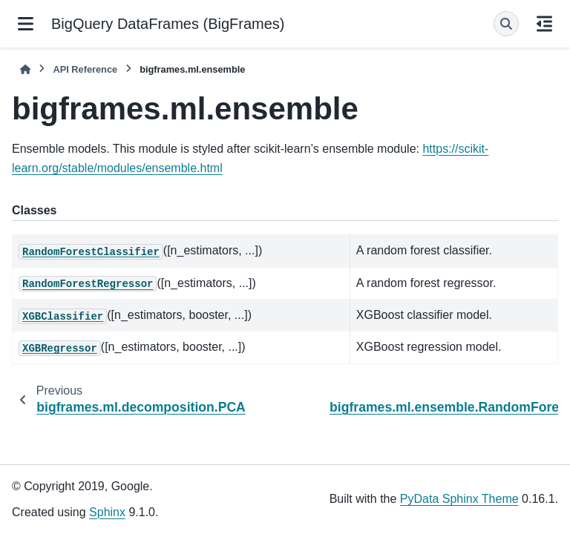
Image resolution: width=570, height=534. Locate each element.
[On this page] (544, 23)
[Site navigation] (25, 23)
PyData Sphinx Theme (459, 498)
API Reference (85, 69)
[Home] (25, 69)
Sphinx (107, 512)
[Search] (506, 23)
